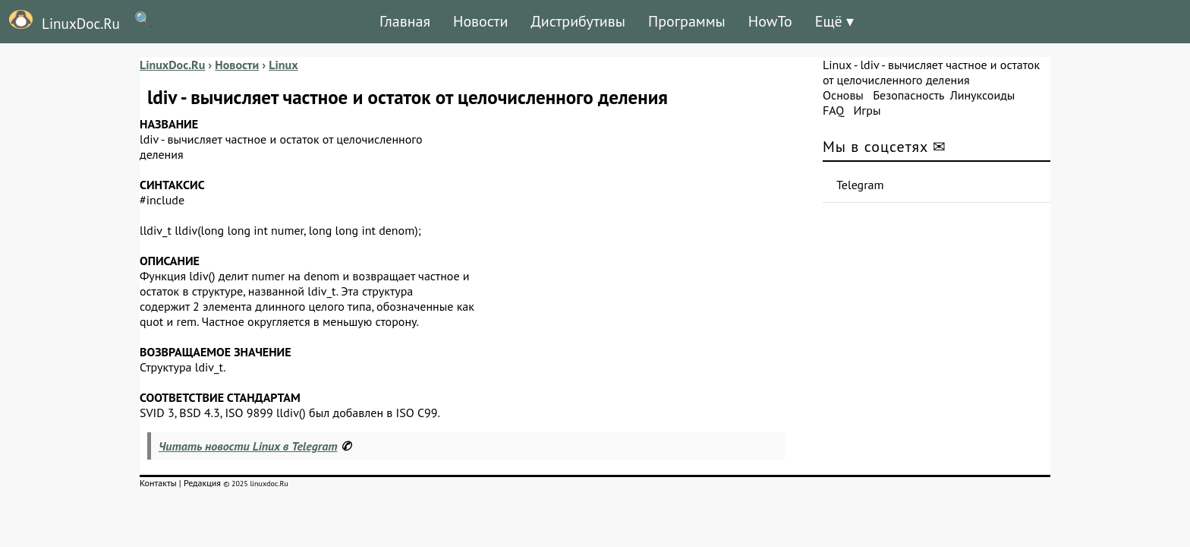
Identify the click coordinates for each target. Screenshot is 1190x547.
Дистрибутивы (577, 21)
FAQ (833, 110)
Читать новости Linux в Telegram (248, 446)
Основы (843, 95)
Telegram (860, 184)
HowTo (770, 21)
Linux (837, 64)
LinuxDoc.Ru (60, 21)
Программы (687, 21)
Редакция (202, 483)
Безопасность (908, 95)
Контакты (158, 483)
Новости (480, 21)
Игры (866, 110)
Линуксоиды (982, 95)
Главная (404, 21)
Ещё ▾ (834, 21)
